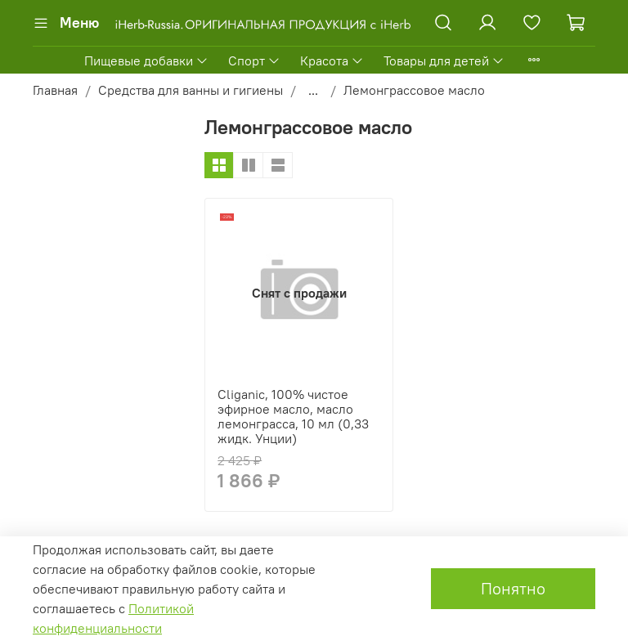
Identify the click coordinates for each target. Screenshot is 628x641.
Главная (55, 90)
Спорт (254, 60)
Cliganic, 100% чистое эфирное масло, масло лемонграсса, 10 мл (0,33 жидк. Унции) (293, 416)
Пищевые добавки (146, 60)
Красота (332, 60)
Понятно (513, 588)
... (313, 90)
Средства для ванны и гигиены (190, 90)
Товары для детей (444, 60)
